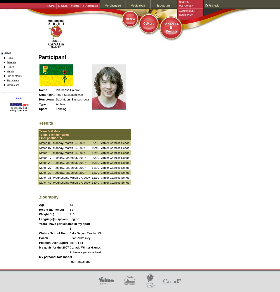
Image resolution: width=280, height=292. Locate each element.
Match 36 (45, 177)
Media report (13, 85)
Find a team (13, 80)
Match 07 (45, 148)
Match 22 (45, 162)
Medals (10, 71)
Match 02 (45, 143)
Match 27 (45, 167)
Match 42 (45, 182)
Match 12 (45, 153)
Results (10, 67)
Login (19, 98)
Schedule (11, 62)
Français (214, 5)
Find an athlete (14, 76)
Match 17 (45, 158)
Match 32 (45, 172)
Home (10, 58)
